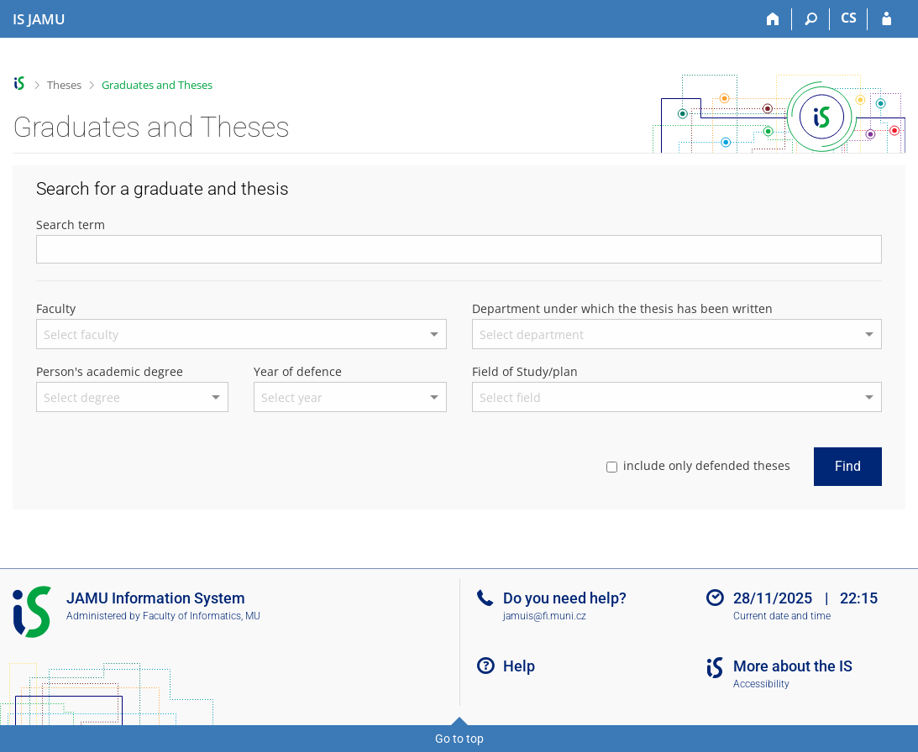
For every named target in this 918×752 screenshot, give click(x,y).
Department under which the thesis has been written (622, 308)
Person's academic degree (109, 371)
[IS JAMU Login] (886, 19)
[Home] (773, 19)
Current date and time (782, 616)
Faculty (56, 308)
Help (519, 666)
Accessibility (761, 684)
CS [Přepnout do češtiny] (849, 17)
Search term (70, 224)
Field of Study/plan (525, 371)
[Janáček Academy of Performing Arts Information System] (39, 19)
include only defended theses (698, 465)
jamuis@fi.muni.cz (544, 616)
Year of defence (298, 371)
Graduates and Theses (157, 84)
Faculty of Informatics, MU (201, 616)
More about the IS (792, 666)
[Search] (811, 19)
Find (848, 466)
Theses (64, 84)
